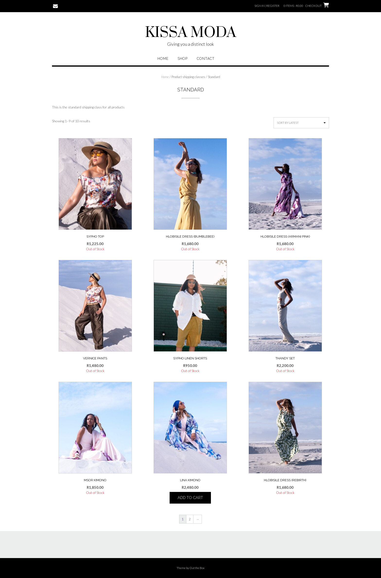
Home (162, 59)
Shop (183, 59)
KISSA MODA (190, 32)
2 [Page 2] (190, 519)
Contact (206, 59)
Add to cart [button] (190, 497)
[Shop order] (301, 122)
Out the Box (197, 568)
